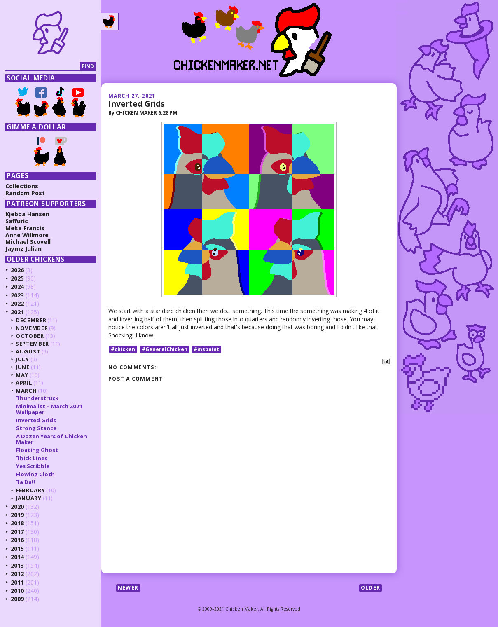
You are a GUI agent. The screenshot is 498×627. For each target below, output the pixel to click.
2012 (17, 574)
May (22, 375)
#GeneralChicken (164, 349)
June (23, 367)
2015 (17, 548)
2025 (17, 278)
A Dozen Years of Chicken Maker (51, 439)
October (30, 336)
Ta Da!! (25, 482)
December (31, 320)
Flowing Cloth (35, 474)
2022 (17, 303)
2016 (17, 540)
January (29, 498)
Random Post (25, 193)
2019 (17, 515)
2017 (17, 532)
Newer (128, 587)
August (28, 351)
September (32, 343)
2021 (17, 312)
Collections (21, 186)
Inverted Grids (136, 103)
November (32, 328)
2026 (17, 270)
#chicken (123, 349)
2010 (17, 590)
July (22, 359)
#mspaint (207, 349)
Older (370, 587)
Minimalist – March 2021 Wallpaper (49, 409)
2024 (17, 286)
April (24, 383)
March (26, 390)
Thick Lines (31, 458)
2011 (17, 582)
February (30, 490)
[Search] (42, 66)
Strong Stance (36, 428)
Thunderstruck (37, 398)
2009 (17, 599)
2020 (17, 506)
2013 (17, 565)
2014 (17, 557)
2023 (17, 295)
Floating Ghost (37, 450)
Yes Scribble (32, 466)
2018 (17, 523)
